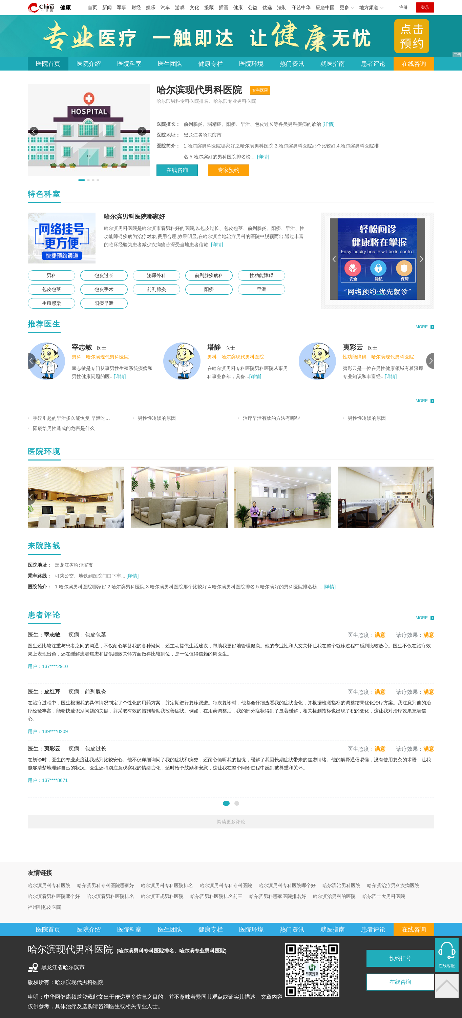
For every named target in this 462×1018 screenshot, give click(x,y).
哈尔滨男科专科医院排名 (167, 885)
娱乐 (150, 7)
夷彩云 (353, 347)
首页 (92, 7)
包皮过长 (103, 275)
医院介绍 (89, 63)
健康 (65, 8)
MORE (422, 327)
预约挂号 (400, 958)
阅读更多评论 (231, 821)
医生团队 (170, 63)
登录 (425, 7)
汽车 (165, 7)
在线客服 (447, 965)
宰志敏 (82, 347)
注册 (403, 7)
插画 (223, 7)
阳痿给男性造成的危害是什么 (63, 428)
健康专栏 (210, 63)
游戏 (180, 7)
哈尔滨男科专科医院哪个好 (287, 885)
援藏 (209, 7)
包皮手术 (103, 289)
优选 (267, 7)
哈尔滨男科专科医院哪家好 (105, 885)
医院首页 (48, 63)
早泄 (261, 289)
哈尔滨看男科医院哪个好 (54, 896)
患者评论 (373, 63)
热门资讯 (292, 63)
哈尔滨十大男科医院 (383, 896)
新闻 (107, 7)
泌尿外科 (156, 275)
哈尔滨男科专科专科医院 (226, 885)
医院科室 (129, 63)
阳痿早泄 (103, 303)
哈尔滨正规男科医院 (162, 896)
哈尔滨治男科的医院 (334, 896)
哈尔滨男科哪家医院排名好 (277, 896)
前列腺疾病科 (209, 275)
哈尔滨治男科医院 (341, 885)
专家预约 (228, 170)
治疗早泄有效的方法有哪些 (271, 418)
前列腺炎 (156, 289)
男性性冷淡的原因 (157, 418)
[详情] (328, 124)
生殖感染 (51, 303)
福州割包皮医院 (44, 907)
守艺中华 (301, 7)
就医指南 (332, 63)
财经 (136, 7)
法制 (282, 7)
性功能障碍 (261, 275)
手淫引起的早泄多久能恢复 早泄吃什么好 (76, 418)
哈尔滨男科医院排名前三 (216, 896)
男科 (51, 275)
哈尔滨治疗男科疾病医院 (393, 885)
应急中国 (325, 7)
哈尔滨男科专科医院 (49, 885)
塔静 (214, 347)
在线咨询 (414, 63)
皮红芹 (52, 691)
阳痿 (209, 289)
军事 (121, 7)
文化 (194, 7)
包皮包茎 (51, 289)
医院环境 (251, 63)
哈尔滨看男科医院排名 (110, 896)
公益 (252, 7)
